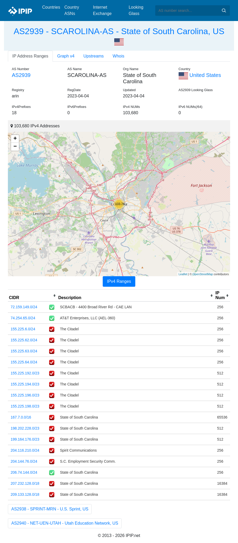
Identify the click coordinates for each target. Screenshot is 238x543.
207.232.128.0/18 (25, 483)
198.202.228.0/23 (25, 428)
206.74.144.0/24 (24, 472)
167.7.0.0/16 (21, 417)
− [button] (15, 147)
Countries (51, 7)
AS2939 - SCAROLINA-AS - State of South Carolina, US (119, 31)
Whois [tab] (118, 56)
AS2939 (21, 75)
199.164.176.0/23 (25, 439)
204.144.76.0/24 (24, 461)
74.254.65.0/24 (23, 318)
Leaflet (183, 274)
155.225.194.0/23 (25, 384)
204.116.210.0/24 (25, 450)
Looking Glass (136, 10)
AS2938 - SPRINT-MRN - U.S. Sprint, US (49, 509)
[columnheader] (32, 296)
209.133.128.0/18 (25, 494)
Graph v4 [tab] (66, 56)
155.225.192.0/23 (25, 373)
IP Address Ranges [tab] (30, 56)
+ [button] (15, 139)
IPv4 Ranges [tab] (119, 281)
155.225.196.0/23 (25, 395)
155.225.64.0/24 (24, 362)
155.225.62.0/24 (24, 340)
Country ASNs (71, 10)
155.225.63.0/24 (24, 351)
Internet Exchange (102, 10)
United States (200, 75)
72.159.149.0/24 (24, 307)
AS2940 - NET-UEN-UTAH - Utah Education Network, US (64, 523)
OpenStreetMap (203, 274)
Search (224, 10)
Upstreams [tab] (94, 56)
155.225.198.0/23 (25, 406)
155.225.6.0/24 (23, 329)
